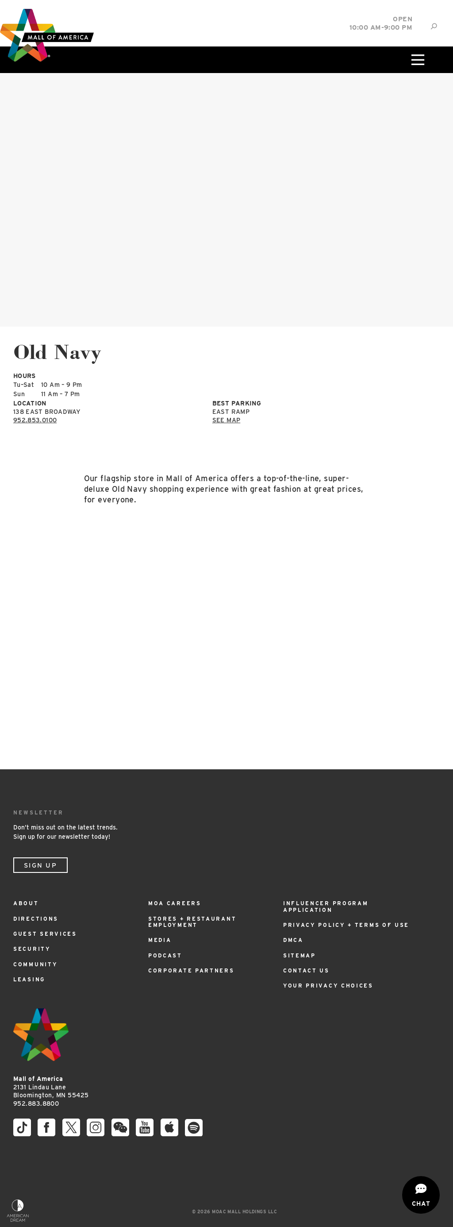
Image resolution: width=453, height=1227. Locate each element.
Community (35, 964)
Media (160, 940)
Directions (35, 918)
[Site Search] (434, 26)
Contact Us (306, 970)
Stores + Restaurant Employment (192, 921)
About (26, 903)
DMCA (293, 940)
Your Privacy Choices (328, 985)
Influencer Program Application (326, 906)
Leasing (29, 979)
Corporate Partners (191, 970)
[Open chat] (421, 1195)
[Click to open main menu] (417, 59)
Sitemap (299, 955)
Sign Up (40, 865)
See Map (226, 420)
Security (32, 948)
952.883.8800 (36, 1103)
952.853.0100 (35, 420)
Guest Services (45, 933)
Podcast (165, 955)
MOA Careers (174, 903)
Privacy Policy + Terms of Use (346, 925)
